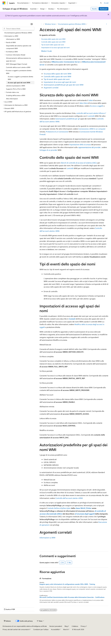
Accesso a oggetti (96, 106)
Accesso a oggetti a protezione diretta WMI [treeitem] (20, 78)
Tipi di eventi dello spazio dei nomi (52, 45)
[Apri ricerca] (101, 3)
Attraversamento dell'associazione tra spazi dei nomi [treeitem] (18, 59)
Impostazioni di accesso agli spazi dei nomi (55, 47)
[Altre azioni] (106, 24)
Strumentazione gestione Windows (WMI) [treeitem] (18, 33)
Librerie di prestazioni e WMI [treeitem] (15, 86)
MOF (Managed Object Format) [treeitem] (16, 64)
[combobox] (18, 28)
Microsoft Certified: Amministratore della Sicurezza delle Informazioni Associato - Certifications (72, 597)
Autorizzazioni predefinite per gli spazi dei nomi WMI (63, 85)
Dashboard (103, 9)
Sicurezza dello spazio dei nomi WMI (53, 39)
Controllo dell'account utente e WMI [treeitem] (18, 67)
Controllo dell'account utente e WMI (69, 498)
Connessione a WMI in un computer (91, 129)
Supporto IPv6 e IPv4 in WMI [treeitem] (16, 89)
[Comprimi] (31, 24)
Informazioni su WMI (47, 537)
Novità (94, 9)
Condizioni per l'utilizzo (40, 629)
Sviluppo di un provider (48, 150)
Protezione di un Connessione (57, 131)
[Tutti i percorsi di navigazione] (41, 24)
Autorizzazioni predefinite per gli (67, 119)
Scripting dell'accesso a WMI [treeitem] (15, 95)
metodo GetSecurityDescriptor (59, 508)
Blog (66, 626)
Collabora (75, 626)
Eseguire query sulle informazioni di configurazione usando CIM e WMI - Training (67, 584)
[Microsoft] (4, 3)
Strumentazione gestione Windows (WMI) (72, 24)
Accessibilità (55, 629)
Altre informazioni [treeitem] (12, 99)
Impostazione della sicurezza (80, 144)
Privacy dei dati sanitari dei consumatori (16, 629)
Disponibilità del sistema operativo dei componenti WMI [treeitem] (18, 47)
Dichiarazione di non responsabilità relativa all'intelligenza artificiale (25, 626)
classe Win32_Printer (83, 508)
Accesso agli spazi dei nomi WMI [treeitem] (19, 82)
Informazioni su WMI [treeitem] (13, 39)
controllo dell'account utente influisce (90, 113)
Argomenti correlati (51, 87)
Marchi (65, 629)
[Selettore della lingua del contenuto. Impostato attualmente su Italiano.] (7, 621)
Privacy (83, 626)
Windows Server (50, 24)
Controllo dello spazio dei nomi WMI (53, 42)
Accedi (106, 3)
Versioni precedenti (55, 626)
